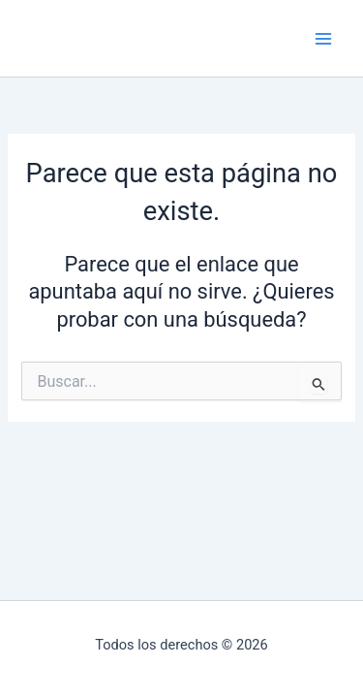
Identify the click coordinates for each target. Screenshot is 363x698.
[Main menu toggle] (323, 38)
